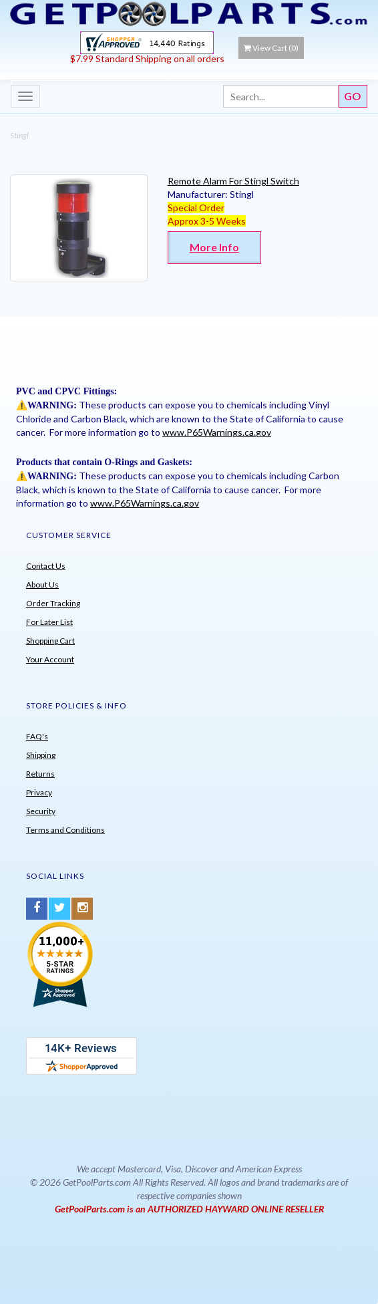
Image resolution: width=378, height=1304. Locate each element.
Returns (40, 774)
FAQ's (37, 736)
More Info (214, 247)
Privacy (39, 792)
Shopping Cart (50, 641)
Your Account (50, 659)
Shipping (40, 755)
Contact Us (45, 566)
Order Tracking (53, 603)
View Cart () (271, 48)
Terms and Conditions (65, 830)
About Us (42, 584)
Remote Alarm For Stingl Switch (233, 180)
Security (40, 811)
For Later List (49, 622)
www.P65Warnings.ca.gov (216, 432)
